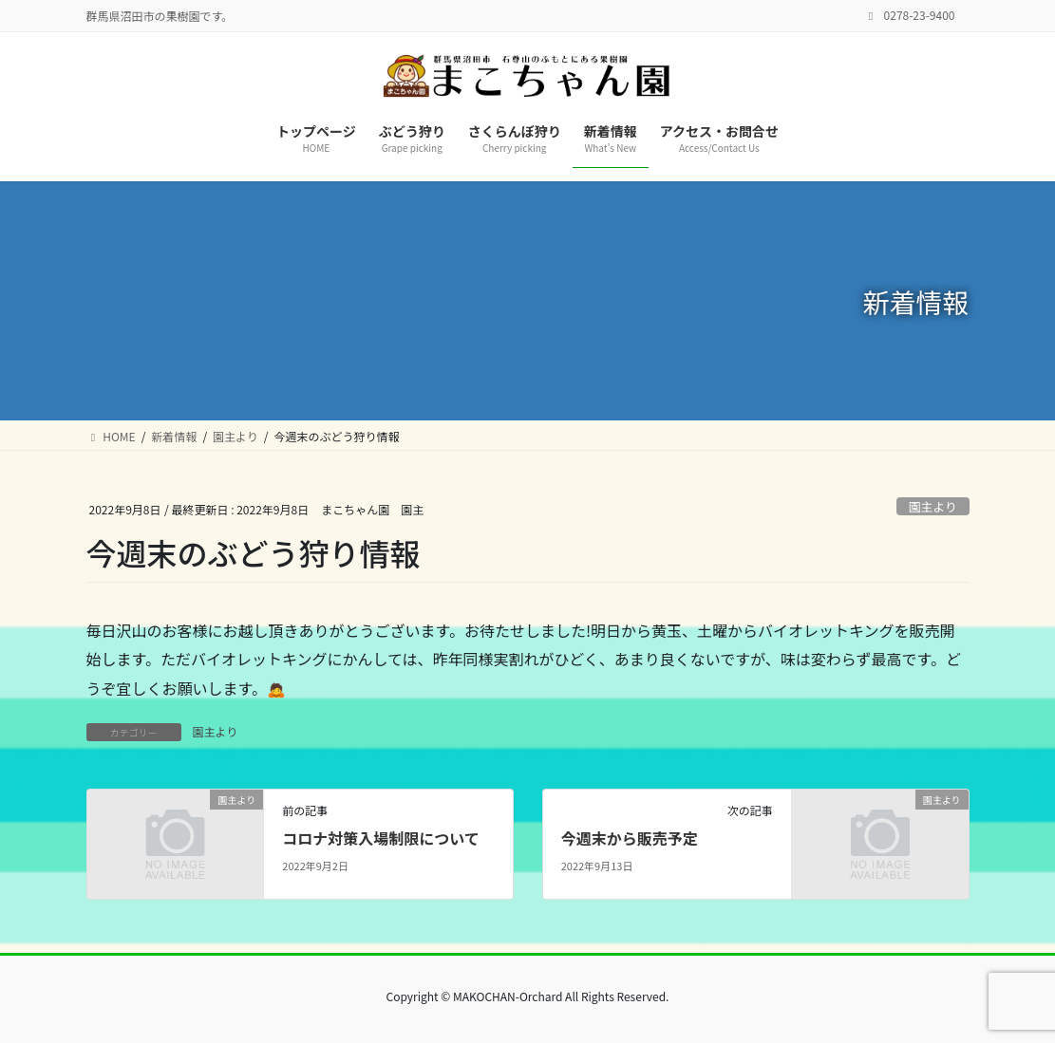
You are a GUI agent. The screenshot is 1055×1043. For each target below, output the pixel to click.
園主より (933, 506)
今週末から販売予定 (629, 838)
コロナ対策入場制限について (381, 838)
